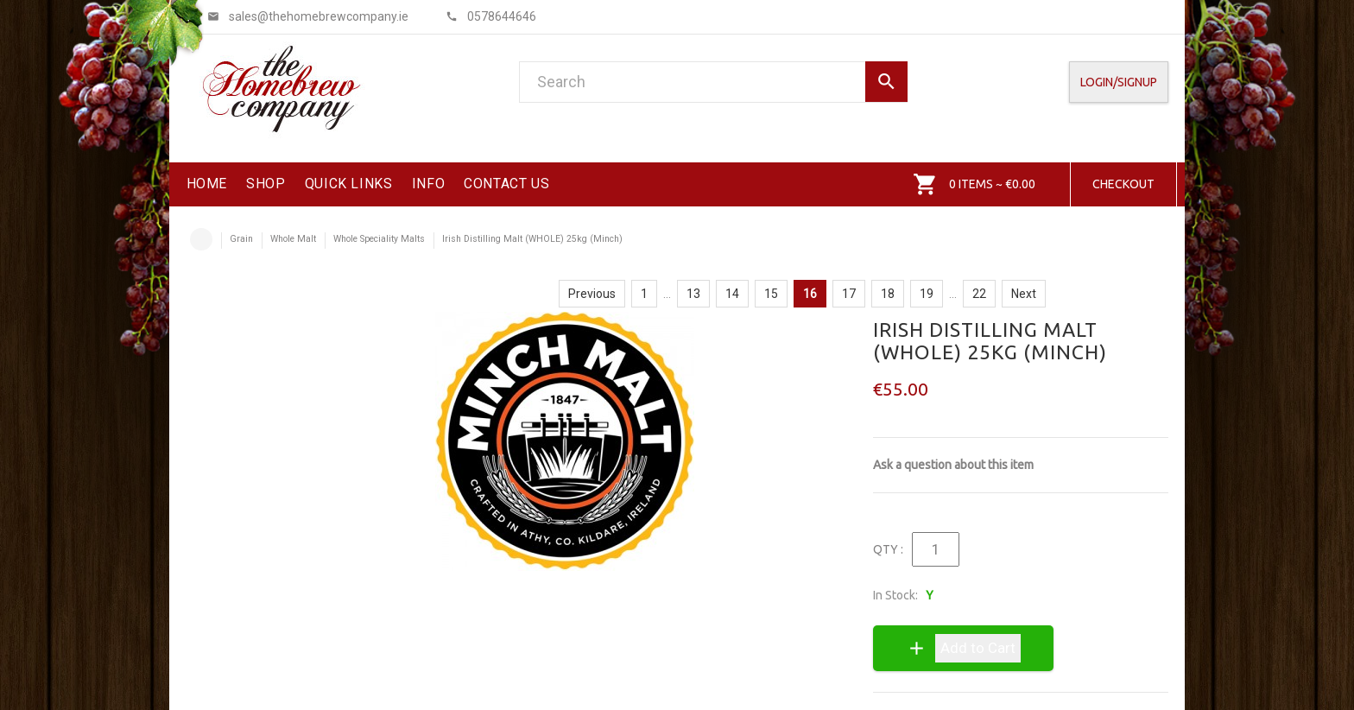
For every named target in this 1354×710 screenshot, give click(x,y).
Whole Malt (293, 238)
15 (771, 294)
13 (693, 294)
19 (926, 294)
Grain (241, 238)
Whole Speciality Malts (379, 238)
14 (732, 294)
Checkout (1123, 184)
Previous (592, 294)
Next (1023, 294)
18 (888, 294)
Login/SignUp (1118, 82)
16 (810, 294)
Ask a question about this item (953, 465)
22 (979, 294)
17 (849, 294)
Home (201, 239)
